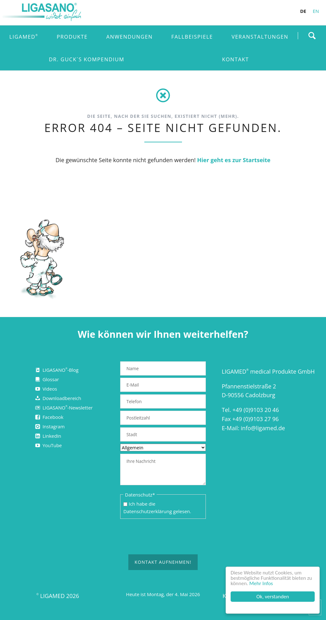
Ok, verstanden (272, 596)
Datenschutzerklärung (147, 511)
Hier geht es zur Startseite (233, 160)
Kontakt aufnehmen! (163, 562)
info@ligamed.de (263, 428)
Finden (312, 35)
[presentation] (168, 537)
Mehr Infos (261, 583)
